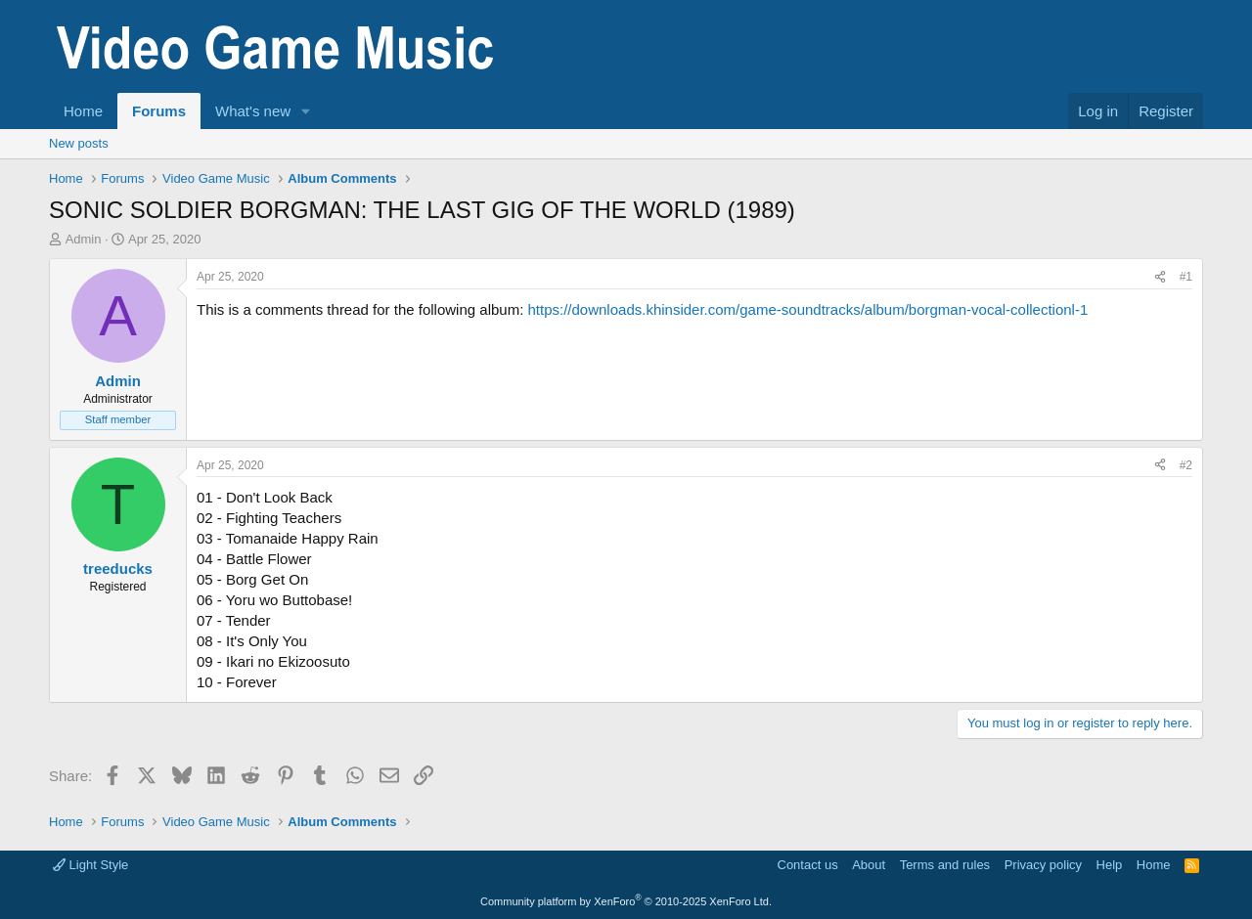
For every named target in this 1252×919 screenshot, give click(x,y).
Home (83, 111)
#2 (1186, 465)
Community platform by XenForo (626, 901)
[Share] (1160, 277)
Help (1109, 864)
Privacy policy (1043, 864)
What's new (253, 111)
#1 (1186, 277)
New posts (79, 143)
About (868, 864)
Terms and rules (945, 864)
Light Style (90, 864)
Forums (159, 111)
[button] (306, 111)
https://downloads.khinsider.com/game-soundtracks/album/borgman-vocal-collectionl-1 (807, 309)
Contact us (808, 864)
